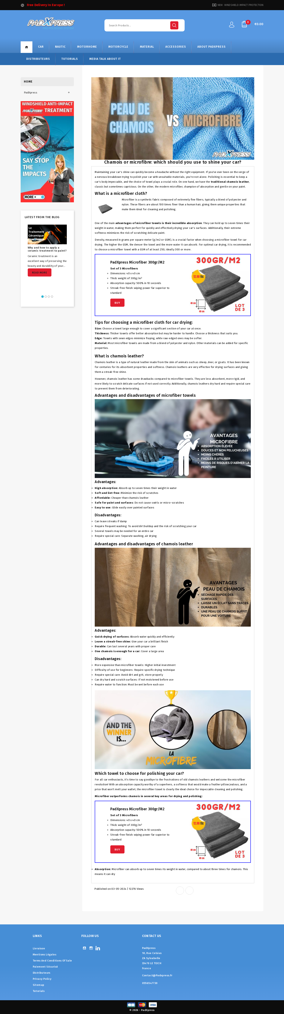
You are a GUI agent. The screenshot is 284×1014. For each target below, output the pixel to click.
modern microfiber (171, 186)
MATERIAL (147, 46)
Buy (117, 302)
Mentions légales (44, 954)
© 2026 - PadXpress (141, 1010)
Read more (39, 272)
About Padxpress (211, 46)
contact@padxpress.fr (157, 975)
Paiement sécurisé (45, 966)
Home (26, 47)
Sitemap (38, 984)
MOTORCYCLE (118, 46)
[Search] (144, 25)
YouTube (84, 948)
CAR (41, 46)
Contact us (151, 936)
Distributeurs (38, 59)
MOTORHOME (87, 46)
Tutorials (69, 59)
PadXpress (30, 92)
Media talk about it (105, 59)
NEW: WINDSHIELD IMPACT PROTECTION (241, 4)
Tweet (189, 890)
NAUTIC (60, 46)
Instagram (91, 948)
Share (180, 890)
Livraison (39, 948)
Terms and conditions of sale (52, 960)
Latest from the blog (42, 217)
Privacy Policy (42, 978)
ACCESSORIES (175, 46)
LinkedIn (98, 948)
